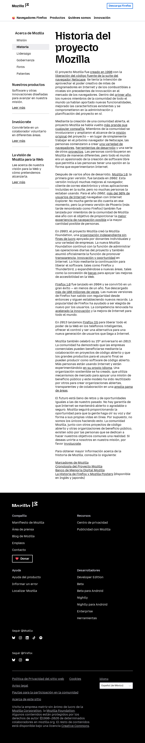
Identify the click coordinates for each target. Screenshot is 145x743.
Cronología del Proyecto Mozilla (78, 466)
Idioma (103, 679)
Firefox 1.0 (63, 284)
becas (92, 273)
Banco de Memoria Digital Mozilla (80, 470)
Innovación (102, 18)
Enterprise (85, 611)
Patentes (23, 73)
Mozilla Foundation (60, 710)
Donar (22, 558)
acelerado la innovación (72, 311)
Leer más (18, 107)
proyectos (75, 151)
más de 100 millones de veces (77, 292)
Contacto (19, 550)
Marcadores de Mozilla (72, 462)
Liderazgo (24, 53)
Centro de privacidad (92, 522)
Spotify (40, 637)
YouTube (27, 660)
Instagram (20, 637)
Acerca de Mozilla (29, 33)
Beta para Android (90, 591)
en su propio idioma (97, 368)
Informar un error (25, 584)
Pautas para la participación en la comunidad (45, 692)
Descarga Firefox (120, 5)
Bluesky (13, 637)
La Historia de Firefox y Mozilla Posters (84, 474)
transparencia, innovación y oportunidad (85, 258)
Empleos (18, 543)
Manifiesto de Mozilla (28, 522)
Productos (57, 18)
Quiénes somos (79, 18)
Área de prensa (23, 529)
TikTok (33, 637)
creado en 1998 (101, 72)
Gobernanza (25, 60)
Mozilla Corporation (27, 710)
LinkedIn (27, 637)
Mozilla (24, 504)
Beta (80, 584)
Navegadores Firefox (29, 18)
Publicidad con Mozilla (93, 529)
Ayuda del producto (26, 577)
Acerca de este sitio (26, 699)
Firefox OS (90, 322)
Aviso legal (20, 685)
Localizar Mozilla (24, 591)
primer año (123, 95)
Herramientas (87, 618)
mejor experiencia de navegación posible (90, 218)
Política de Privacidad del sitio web (38, 679)
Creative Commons (75, 726)
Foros (21, 67)
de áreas (61, 390)
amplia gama (123, 387)
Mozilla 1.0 (119, 174)
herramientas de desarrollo (96, 148)
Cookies (75, 679)
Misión (22, 40)
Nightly (82, 597)
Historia (23, 47)
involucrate (72, 443)
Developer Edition (90, 577)
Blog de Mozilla (23, 536)
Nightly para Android (92, 604)
